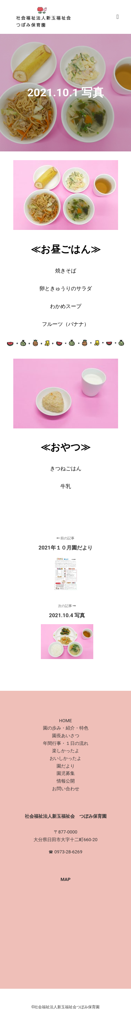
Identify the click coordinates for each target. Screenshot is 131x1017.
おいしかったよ (65, 758)
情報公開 (66, 781)
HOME (65, 720)
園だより (66, 766)
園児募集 (66, 773)
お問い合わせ (65, 788)
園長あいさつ (65, 735)
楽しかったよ (65, 750)
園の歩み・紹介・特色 (65, 728)
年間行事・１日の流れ (65, 743)
